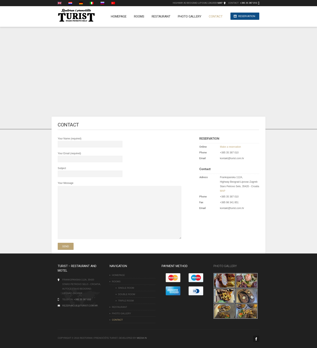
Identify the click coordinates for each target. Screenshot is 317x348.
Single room (126, 288)
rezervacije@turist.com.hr (80, 305)
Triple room (126, 300)
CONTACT (214, 16)
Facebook (256, 339)
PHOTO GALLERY (187, 16)
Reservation (246, 16)
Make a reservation (230, 146)
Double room (126, 294)
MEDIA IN (142, 338)
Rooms (137, 16)
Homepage (116, 16)
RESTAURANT (159, 16)
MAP (220, 3)
